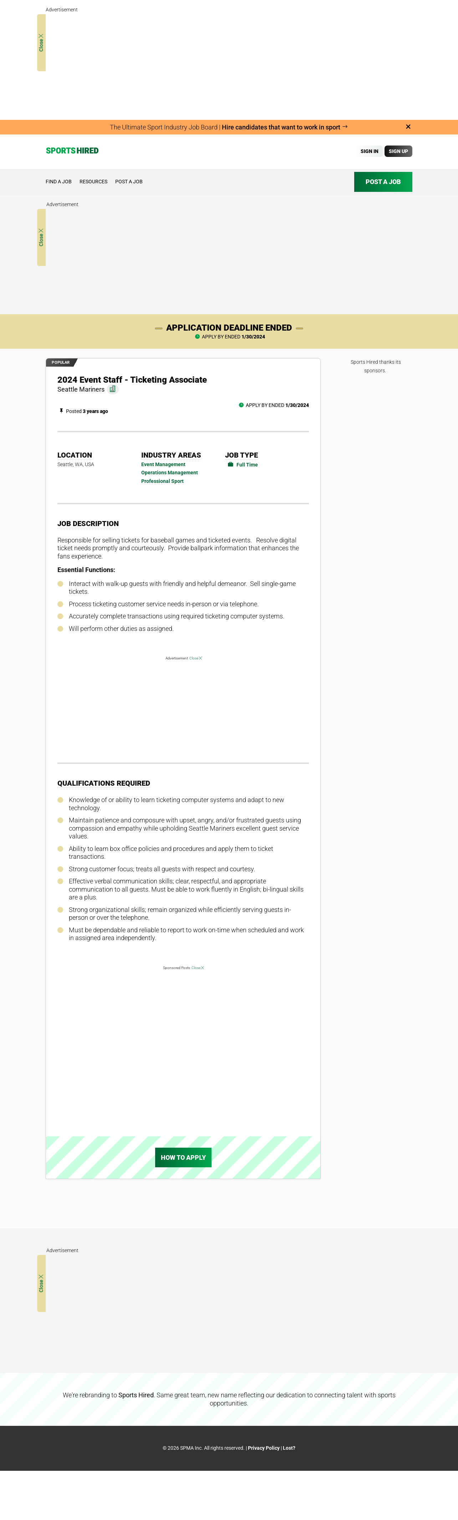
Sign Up (398, 151)
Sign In (369, 151)
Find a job (59, 181)
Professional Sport (162, 481)
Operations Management (169, 472)
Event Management (163, 464)
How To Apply (183, 1157)
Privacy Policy (264, 1448)
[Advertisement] (229, 64)
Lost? (289, 1448)
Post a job (129, 181)
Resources (93, 181)
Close (41, 43)
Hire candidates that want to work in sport (285, 127)
